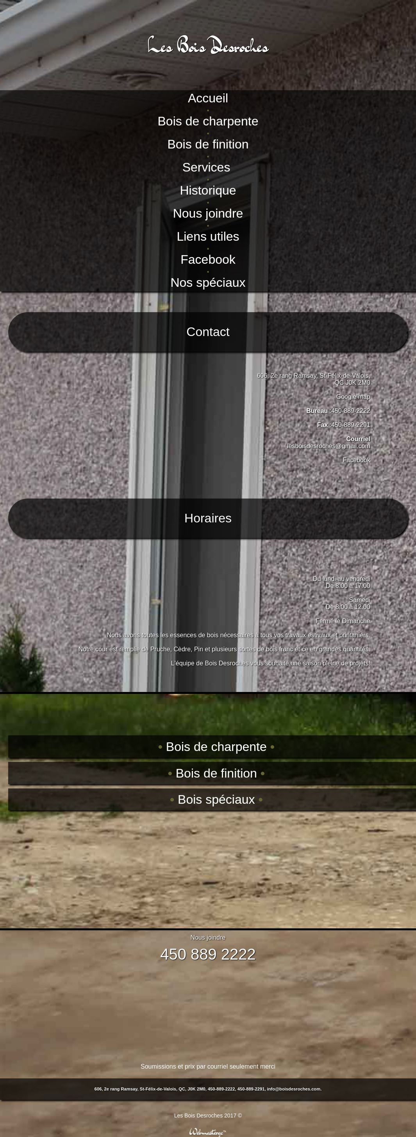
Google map (353, 396)
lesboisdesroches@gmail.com (328, 446)
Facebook (356, 460)
